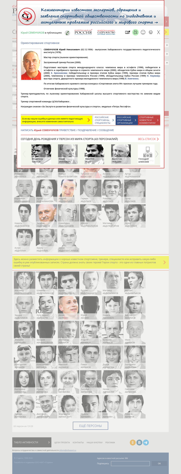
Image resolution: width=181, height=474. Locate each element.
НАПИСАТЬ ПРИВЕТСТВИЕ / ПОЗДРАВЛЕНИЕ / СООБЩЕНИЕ (67, 131)
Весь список (147, 140)
